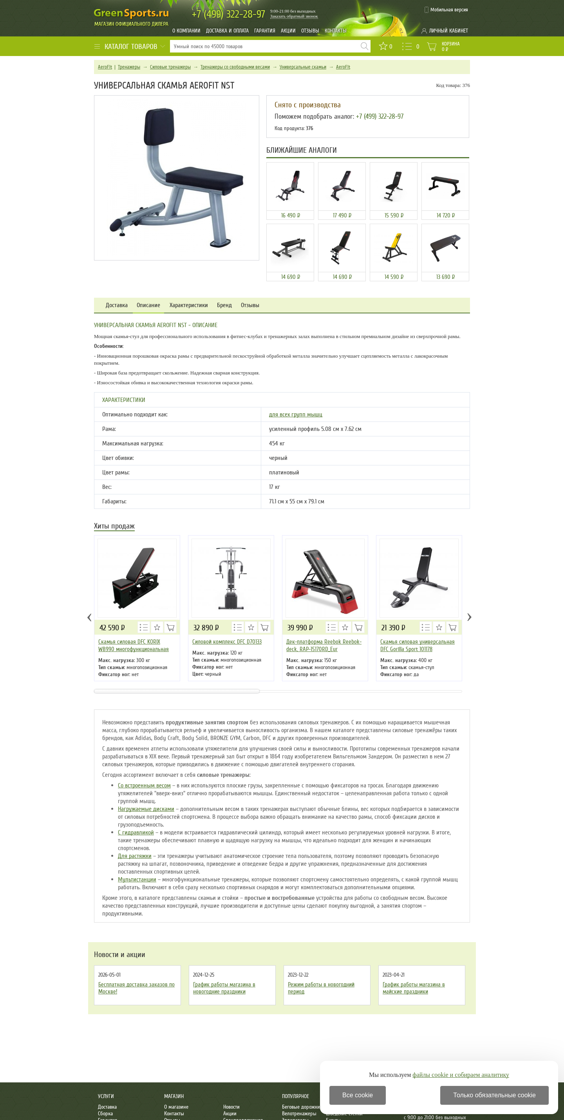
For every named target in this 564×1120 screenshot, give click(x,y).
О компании (186, 30)
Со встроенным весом (144, 785)
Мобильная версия (449, 10)
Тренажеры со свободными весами (235, 67)
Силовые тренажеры (170, 67)
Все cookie (357, 1095)
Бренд (224, 305)
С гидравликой (136, 832)
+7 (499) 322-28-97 (379, 116)
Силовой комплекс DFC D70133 (227, 641)
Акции (288, 30)
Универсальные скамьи (303, 67)
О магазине (176, 1107)
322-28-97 (228, 14)
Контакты (336, 30)
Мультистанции (137, 879)
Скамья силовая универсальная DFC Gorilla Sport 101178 (417, 645)
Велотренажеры (299, 1113)
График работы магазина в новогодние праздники (224, 988)
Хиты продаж (114, 527)
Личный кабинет (448, 30)
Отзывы (310, 30)
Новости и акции (119, 954)
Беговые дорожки (301, 1107)
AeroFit (105, 67)
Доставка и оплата (227, 30)
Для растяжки (135, 856)
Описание (148, 305)
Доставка (117, 305)
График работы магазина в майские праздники (414, 988)
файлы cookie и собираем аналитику (460, 1074)
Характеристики (189, 305)
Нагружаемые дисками (146, 809)
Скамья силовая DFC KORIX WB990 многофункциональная (133, 645)
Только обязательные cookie (494, 1095)
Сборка (105, 1113)
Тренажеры (129, 67)
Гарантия (264, 30)
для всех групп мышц (295, 414)
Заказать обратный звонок (294, 16)
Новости (231, 1107)
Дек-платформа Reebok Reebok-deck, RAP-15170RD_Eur (324, 645)
